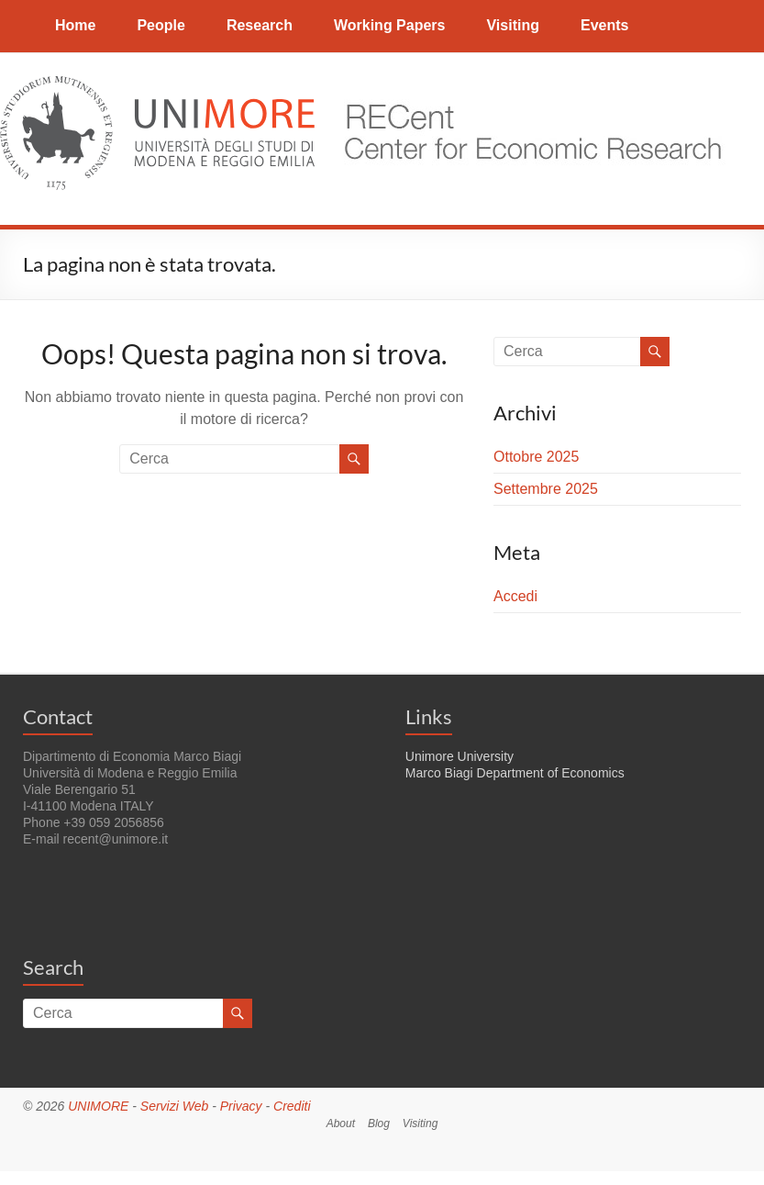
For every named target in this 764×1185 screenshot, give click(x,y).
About (341, 1123)
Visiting (512, 25)
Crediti (291, 1106)
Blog (379, 1123)
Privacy (241, 1106)
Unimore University (459, 756)
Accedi (515, 596)
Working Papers (390, 25)
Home (75, 25)
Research (260, 25)
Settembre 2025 (545, 489)
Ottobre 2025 (536, 456)
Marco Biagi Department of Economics (515, 773)
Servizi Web (174, 1106)
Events (604, 25)
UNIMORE (98, 1106)
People (160, 25)
